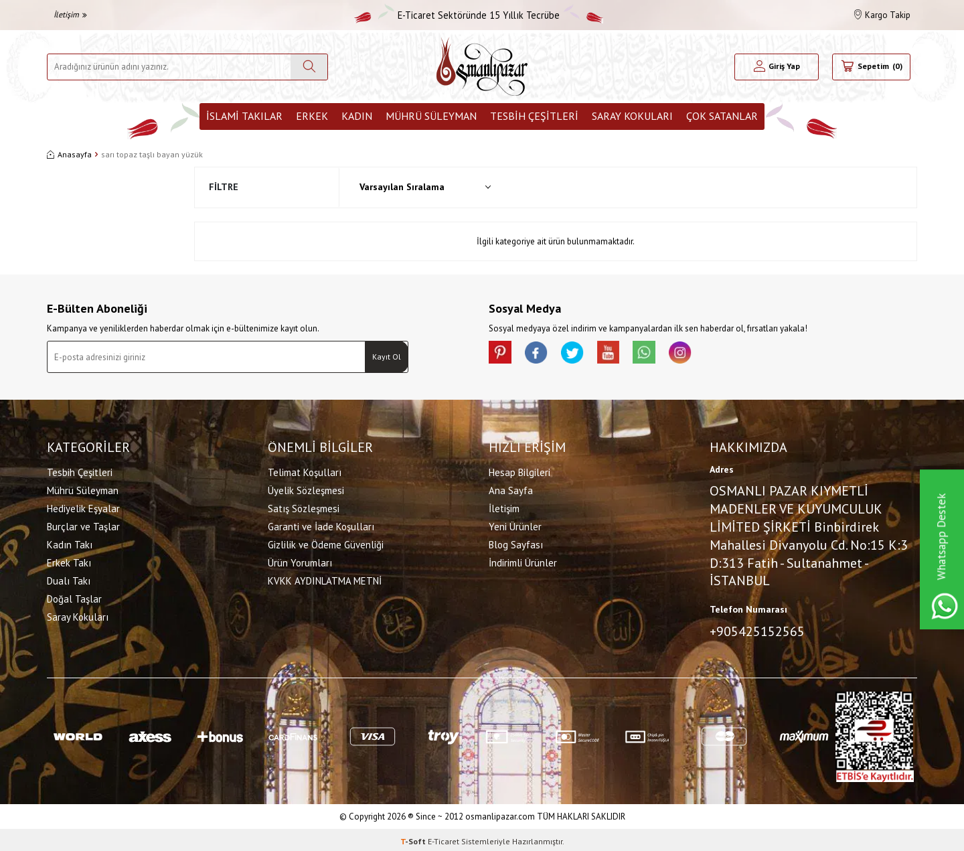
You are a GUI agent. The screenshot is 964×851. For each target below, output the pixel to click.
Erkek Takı (69, 560)
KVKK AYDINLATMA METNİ (325, 578)
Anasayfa (69, 154)
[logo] (482, 66)
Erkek (312, 116)
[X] (582, 354)
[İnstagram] (703, 354)
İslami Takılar (244, 116)
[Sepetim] (871, 67)
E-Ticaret (443, 838)
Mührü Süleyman (431, 116)
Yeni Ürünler (515, 524)
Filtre (223, 187)
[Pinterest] (502, 354)
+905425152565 (757, 629)
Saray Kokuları (632, 116)
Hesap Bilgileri (519, 470)
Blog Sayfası (516, 542)
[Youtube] (622, 354)
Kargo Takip (882, 15)
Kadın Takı (69, 542)
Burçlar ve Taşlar (83, 524)
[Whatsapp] (662, 354)
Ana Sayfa (511, 488)
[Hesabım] (776, 67)
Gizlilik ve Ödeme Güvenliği (326, 542)
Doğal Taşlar (74, 597)
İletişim (70, 14)
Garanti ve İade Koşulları (321, 524)
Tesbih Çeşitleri (534, 116)
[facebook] (542, 354)
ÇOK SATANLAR (722, 116)
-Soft (414, 838)
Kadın (356, 116)
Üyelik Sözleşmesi (306, 488)
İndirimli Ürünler (523, 560)
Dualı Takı (68, 578)
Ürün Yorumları (300, 560)
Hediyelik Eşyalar (83, 506)
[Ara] (309, 67)
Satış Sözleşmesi (303, 506)
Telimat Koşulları (304, 470)
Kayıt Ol (386, 357)
